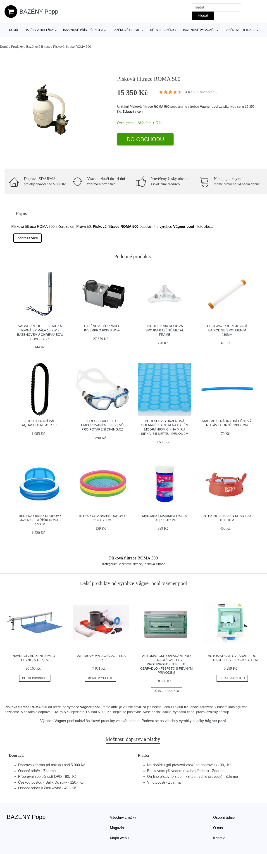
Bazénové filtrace (240, 30)
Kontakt (219, 838)
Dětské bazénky (163, 30)
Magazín (117, 828)
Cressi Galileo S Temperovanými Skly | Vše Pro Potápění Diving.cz (102, 425)
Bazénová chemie (126, 30)
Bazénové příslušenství (83, 30)
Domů (13, 30)
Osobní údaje (224, 817)
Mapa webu (119, 838)
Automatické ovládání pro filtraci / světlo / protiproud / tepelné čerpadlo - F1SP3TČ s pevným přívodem (166, 664)
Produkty (17, 46)
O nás (218, 828)
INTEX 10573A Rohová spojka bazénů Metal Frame (164, 330)
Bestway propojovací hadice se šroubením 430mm (227, 330)
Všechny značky (123, 817)
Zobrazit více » (133, 111)
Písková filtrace (154, 564)
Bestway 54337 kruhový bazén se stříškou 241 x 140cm (40, 520)
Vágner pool (209, 106)
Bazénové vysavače (199, 30)
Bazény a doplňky (39, 30)
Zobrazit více (27, 238)
